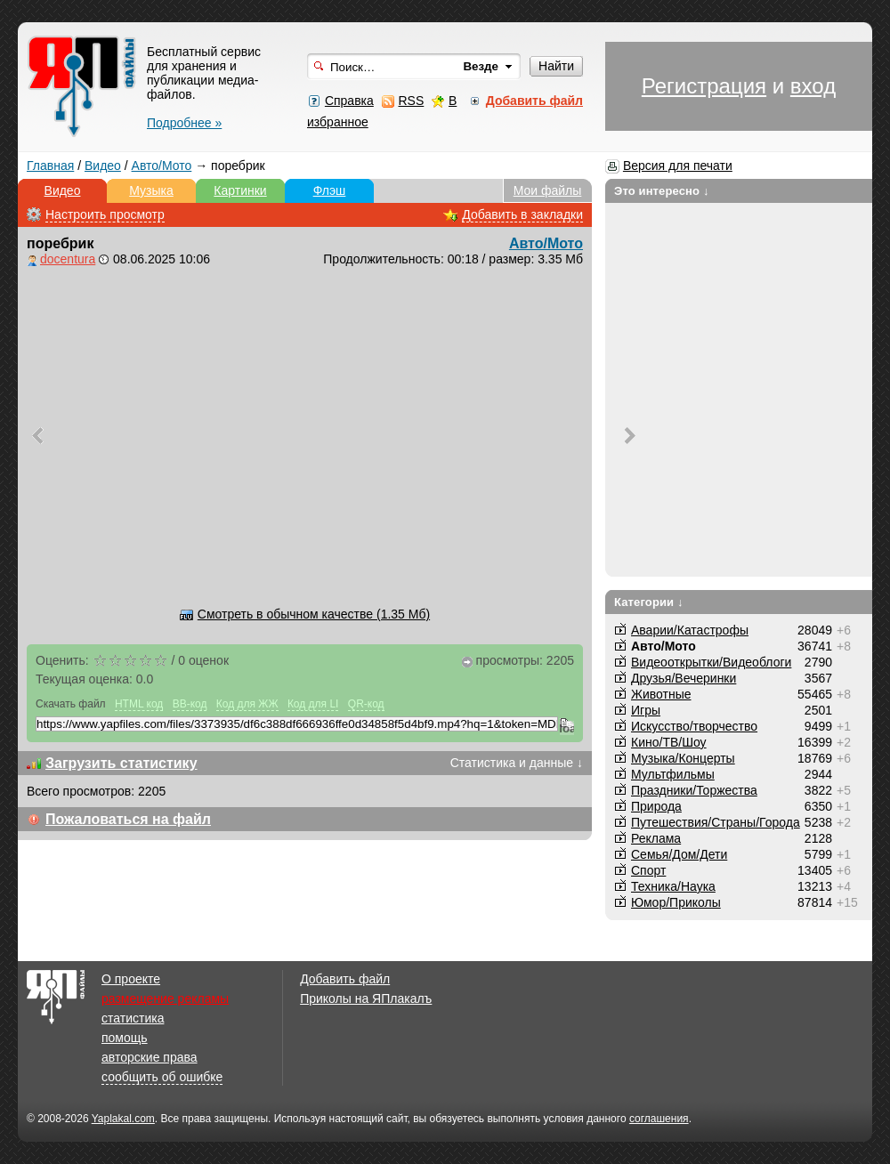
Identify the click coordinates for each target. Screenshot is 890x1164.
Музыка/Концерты (683, 758)
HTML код (139, 704)
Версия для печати (677, 165)
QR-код (366, 704)
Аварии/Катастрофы (689, 630)
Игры (645, 710)
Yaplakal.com (123, 1118)
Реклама (656, 838)
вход (813, 86)
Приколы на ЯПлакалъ (366, 998)
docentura (67, 259)
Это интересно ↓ (661, 191)
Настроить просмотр (105, 214)
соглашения (659, 1118)
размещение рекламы (165, 998)
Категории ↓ (649, 602)
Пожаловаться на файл (128, 819)
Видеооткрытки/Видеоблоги (711, 662)
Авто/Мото (162, 165)
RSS (411, 100)
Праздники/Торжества (694, 790)
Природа (656, 806)
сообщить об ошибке (161, 1077)
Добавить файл (345, 979)
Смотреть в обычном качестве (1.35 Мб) (314, 614)
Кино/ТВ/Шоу (669, 742)
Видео (103, 165)
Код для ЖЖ (247, 704)
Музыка (151, 190)
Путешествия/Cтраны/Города (715, 822)
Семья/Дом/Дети (679, 854)
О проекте (130, 979)
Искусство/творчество (694, 726)
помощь (124, 1038)
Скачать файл (71, 704)
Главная (50, 165)
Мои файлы (548, 190)
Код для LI (313, 704)
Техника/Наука (673, 886)
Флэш (329, 190)
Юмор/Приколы (676, 902)
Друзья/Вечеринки (683, 678)
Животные (661, 694)
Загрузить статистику (121, 763)
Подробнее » (184, 123)
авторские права (149, 1057)
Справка (349, 100)
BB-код (190, 704)
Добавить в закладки (522, 214)
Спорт (648, 870)
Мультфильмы (673, 774)
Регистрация (704, 86)
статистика (132, 1018)
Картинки (240, 190)
